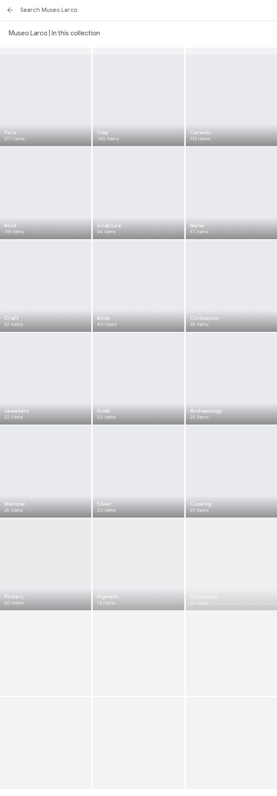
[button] (10, 10)
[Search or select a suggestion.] (138, 10)
